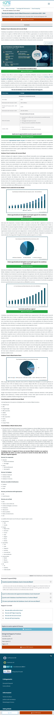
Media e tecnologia (10, 8)
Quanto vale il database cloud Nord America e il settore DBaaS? (27, 597)
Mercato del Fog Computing (12, 618)
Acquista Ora (27, 629)
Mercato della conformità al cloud (14, 610)
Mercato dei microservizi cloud (13, 615)
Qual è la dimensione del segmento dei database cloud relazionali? (27, 593)
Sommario (27, 25)
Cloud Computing (36, 8)
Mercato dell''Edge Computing (13, 613)
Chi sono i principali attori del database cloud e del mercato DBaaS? (27, 601)
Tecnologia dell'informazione (23, 8)
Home (2, 8)
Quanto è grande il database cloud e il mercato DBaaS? (27, 581)
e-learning (46, 77)
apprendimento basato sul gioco (17, 140)
